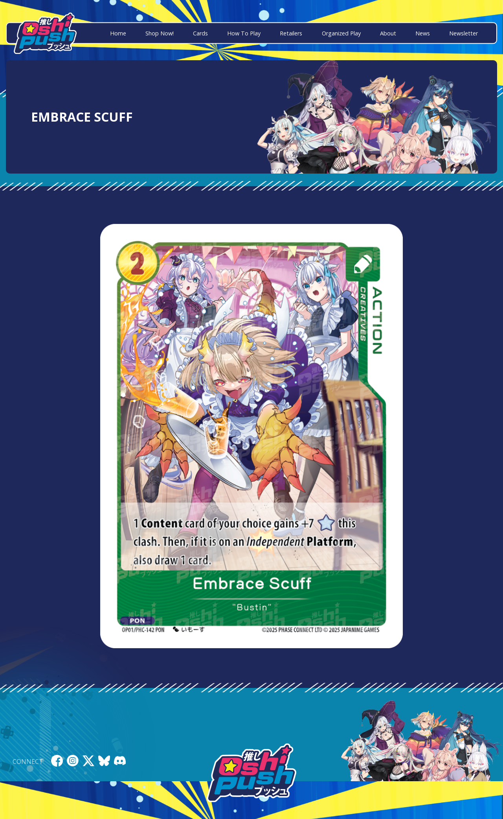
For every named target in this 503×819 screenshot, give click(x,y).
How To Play (244, 33)
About (388, 33)
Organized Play (341, 33)
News (422, 33)
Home (118, 33)
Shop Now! (159, 33)
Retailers (291, 33)
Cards (200, 33)
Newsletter (463, 33)
